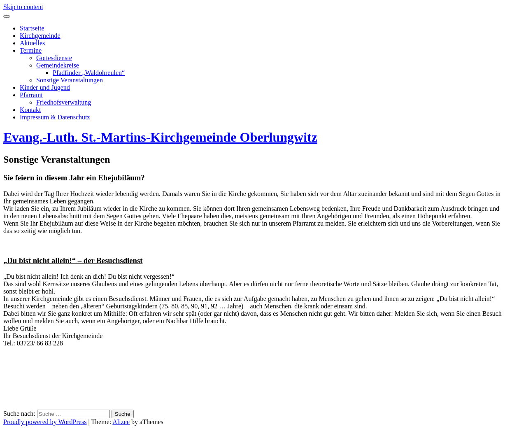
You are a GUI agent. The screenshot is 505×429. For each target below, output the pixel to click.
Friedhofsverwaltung (63, 102)
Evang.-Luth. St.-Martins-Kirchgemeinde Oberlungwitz (160, 137)
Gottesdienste (54, 57)
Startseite (32, 28)
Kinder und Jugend (45, 87)
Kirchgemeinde (40, 35)
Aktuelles (32, 43)
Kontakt (30, 109)
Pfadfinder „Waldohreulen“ (89, 72)
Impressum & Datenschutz (55, 117)
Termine (31, 50)
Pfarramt (31, 94)
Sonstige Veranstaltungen (69, 80)
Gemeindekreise (57, 65)
